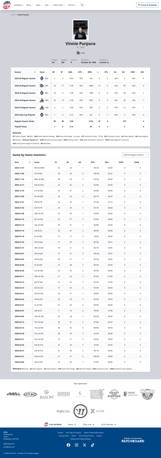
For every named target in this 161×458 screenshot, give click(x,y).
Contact (60, 433)
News (39, 5)
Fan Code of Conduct (73, 433)
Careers (99, 436)
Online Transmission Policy (93, 433)
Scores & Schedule (147, 5)
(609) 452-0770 (9, 444)
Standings (19, 5)
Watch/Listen (59, 5)
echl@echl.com (9, 447)
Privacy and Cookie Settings (80, 439)
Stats (48, 5)
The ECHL (72, 5)
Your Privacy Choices (86, 436)
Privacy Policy (64, 436)
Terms (73, 436)
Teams (29, 5)
